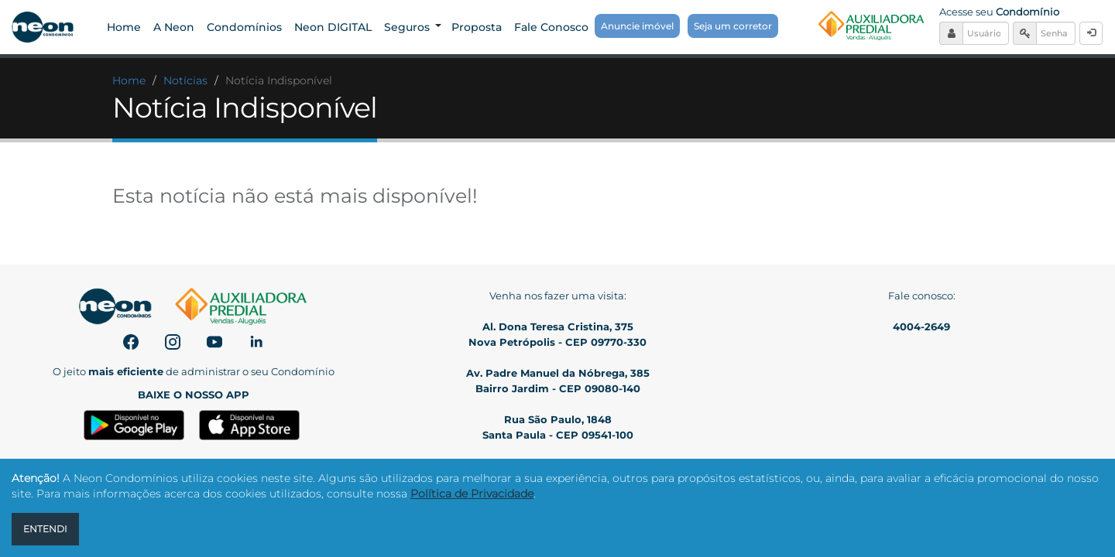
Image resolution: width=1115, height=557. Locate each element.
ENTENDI (45, 529)
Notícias (185, 80)
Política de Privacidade (471, 494)
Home (129, 80)
